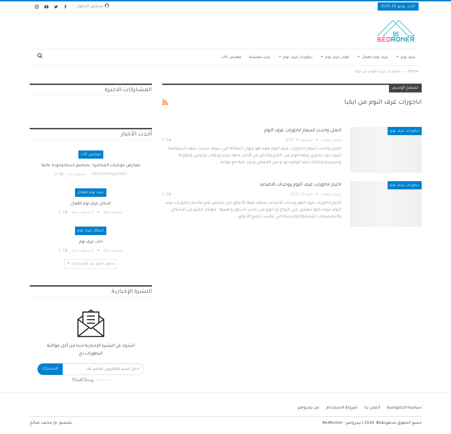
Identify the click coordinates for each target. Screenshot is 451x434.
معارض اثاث (231, 57)
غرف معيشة (260, 57)
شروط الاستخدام (342, 408)
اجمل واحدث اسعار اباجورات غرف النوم (302, 130)
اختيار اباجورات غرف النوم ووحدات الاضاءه (300, 184)
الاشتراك (50, 369)
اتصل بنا (372, 408)
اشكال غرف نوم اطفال (91, 204)
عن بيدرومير (308, 408)
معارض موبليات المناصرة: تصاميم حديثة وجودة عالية (91, 165)
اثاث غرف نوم (91, 242)
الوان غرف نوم (337, 57)
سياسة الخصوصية (404, 408)
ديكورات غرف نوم (298, 57)
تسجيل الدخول (92, 6)
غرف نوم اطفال (375, 57)
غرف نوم (408, 57)
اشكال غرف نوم (90, 231)
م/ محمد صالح (43, 423)
